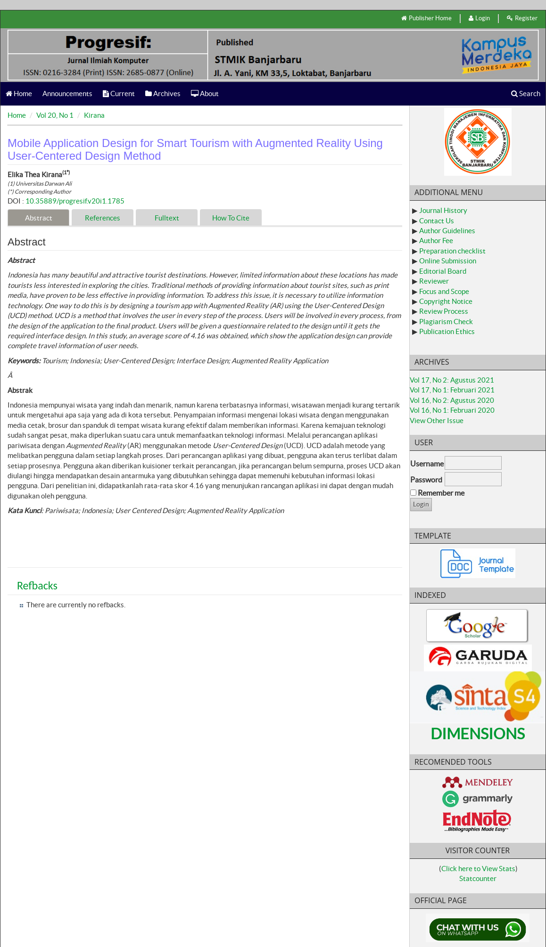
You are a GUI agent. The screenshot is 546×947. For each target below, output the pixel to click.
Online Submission (447, 261)
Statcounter (477, 878)
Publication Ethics (447, 331)
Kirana (94, 115)
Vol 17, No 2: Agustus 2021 (452, 380)
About (205, 94)
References (102, 218)
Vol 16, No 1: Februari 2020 (452, 410)
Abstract (38, 218)
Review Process (443, 311)
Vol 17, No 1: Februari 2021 (452, 390)
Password (426, 479)
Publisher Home (426, 18)
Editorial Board (442, 271)
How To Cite (230, 218)
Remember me (441, 493)
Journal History (443, 210)
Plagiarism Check (446, 322)
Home (19, 94)
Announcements (67, 94)
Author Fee (436, 241)
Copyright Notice (445, 301)
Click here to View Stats (478, 869)
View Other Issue (436, 420)
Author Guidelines (447, 231)
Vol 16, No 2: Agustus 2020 (452, 400)
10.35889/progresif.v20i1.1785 (74, 201)
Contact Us (436, 221)
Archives (163, 94)
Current (119, 94)
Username (427, 463)
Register (522, 18)
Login (479, 18)
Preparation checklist (452, 251)
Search (525, 94)
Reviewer (434, 281)
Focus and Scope (444, 291)
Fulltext (167, 218)
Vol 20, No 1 (55, 115)
